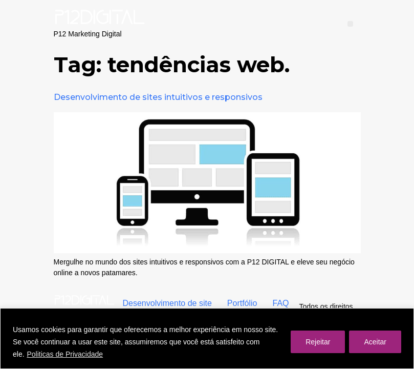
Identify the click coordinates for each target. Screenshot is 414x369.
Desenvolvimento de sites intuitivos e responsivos (158, 97)
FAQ (281, 303)
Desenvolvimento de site (167, 303)
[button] (350, 24)
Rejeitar (318, 342)
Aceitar (375, 342)
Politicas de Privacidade (65, 354)
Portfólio (242, 303)
